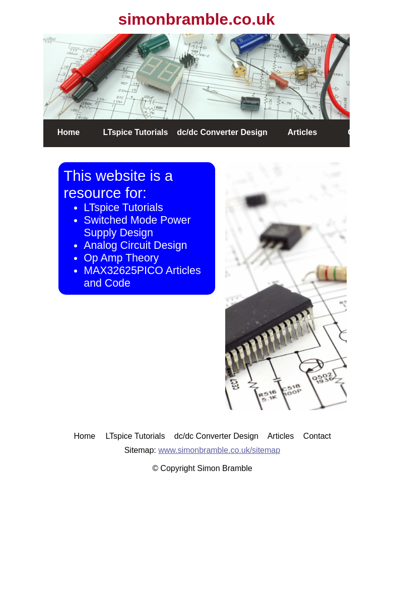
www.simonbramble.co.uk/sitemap (219, 450)
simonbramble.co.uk (196, 19)
